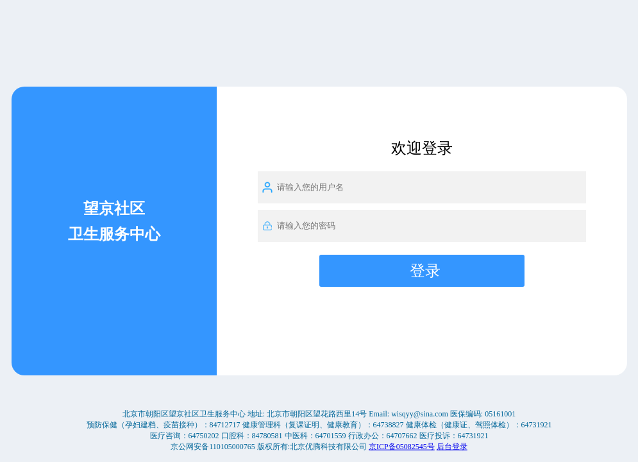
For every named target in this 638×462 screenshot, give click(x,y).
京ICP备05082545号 (402, 445)
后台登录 (452, 445)
